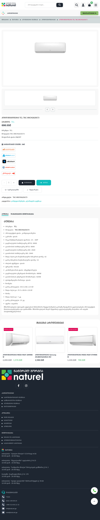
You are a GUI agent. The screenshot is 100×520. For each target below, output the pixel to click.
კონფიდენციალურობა (13, 440)
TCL (12, 122)
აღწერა (5, 214)
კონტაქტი (8, 427)
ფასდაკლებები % (89, 13)
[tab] (6, 213)
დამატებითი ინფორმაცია (22, 214)
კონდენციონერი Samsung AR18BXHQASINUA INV (45, 356)
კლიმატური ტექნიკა (30, 20)
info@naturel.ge (9, 508)
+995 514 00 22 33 (10, 504)
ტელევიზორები (10, 407)
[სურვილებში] (12, 190)
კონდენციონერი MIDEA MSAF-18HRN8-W (18, 356)
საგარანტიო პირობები (13, 443)
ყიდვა (44, 183)
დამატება (28, 183)
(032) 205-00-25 (9, 501)
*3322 (6, 497)
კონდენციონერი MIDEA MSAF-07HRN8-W (82, 356)
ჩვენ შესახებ (9, 417)
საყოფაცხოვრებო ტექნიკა (14, 398)
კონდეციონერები (49, 20)
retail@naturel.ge (9, 512)
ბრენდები (8, 423)
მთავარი (5, 20)
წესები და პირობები (12, 437)
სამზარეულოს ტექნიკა (13, 401)
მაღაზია (15, 20)
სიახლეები (8, 420)
